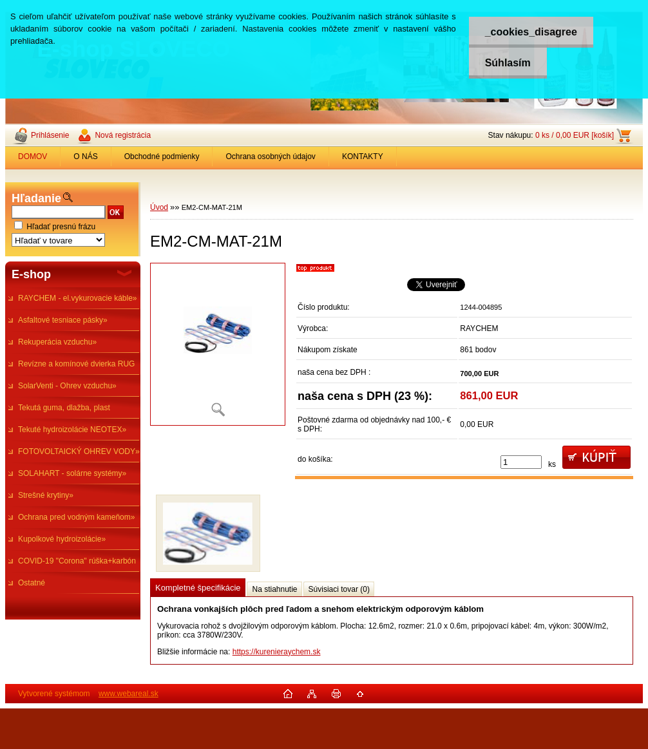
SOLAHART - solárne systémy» (72, 473)
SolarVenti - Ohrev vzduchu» (67, 385)
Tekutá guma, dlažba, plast (64, 407)
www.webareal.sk (128, 693)
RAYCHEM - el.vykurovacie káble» (77, 298)
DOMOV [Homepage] (32, 156)
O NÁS (85, 156)
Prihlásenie (50, 135)
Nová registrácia (123, 135)
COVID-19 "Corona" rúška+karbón (77, 560)
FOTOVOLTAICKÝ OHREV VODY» (79, 451)
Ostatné (31, 582)
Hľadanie (36, 198)
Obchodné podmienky (162, 156)
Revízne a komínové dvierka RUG (76, 363)
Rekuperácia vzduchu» (57, 341)
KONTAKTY (362, 156)
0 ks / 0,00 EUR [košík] (574, 135)
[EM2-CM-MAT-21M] (218, 344)
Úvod (159, 207)
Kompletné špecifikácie (197, 588)
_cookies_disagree (531, 31)
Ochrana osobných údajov (270, 156)
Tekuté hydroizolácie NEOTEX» (72, 429)
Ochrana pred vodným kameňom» (76, 517)
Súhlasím (508, 62)
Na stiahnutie (274, 589)
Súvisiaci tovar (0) (339, 589)
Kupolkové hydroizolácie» (62, 539)
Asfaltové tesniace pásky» (63, 320)
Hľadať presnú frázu (60, 226)
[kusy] (521, 462)
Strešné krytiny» (45, 495)
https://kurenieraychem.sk (277, 651)
